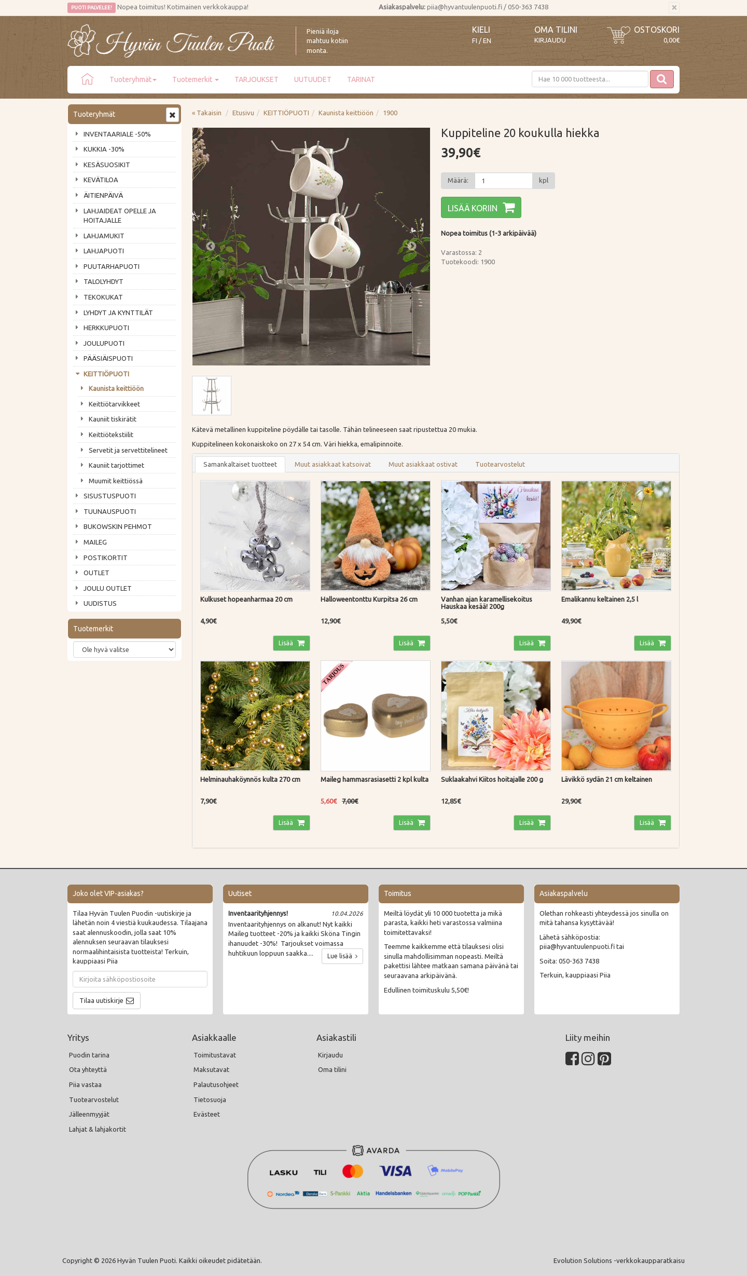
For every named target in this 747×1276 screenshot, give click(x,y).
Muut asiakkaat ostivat (423, 464)
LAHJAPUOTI (104, 250)
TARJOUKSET (256, 79)
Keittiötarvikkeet (114, 404)
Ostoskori (657, 29)
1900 (390, 112)
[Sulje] (674, 7)
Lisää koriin (472, 208)
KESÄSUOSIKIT (107, 164)
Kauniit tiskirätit (112, 419)
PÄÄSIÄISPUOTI (108, 358)
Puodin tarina (89, 1054)
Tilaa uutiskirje (101, 1000)
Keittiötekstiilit (111, 434)
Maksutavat (211, 1069)
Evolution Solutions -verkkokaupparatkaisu (619, 1260)
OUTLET (96, 572)
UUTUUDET (312, 79)
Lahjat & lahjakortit (97, 1129)
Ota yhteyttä (88, 1069)
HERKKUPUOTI (106, 327)
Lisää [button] (287, 643)
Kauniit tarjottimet (116, 465)
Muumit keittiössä (116, 480)
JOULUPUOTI (104, 343)
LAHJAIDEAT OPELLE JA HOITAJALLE (120, 215)
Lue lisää (342, 956)
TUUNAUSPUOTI (110, 511)
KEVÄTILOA (101, 179)
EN (487, 40)
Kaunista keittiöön (116, 388)
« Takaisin (207, 112)
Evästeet (206, 1114)
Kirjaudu (550, 40)
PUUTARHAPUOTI (112, 266)
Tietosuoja (209, 1099)
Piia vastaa (85, 1084)
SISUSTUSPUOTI (110, 495)
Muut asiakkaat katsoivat (333, 464)
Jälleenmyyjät (89, 1114)
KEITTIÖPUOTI (106, 373)
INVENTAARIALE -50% (117, 134)
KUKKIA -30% (104, 149)
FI (474, 40)
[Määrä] (504, 180)
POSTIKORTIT (106, 557)
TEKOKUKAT (103, 297)
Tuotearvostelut (500, 464)
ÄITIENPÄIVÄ (103, 195)
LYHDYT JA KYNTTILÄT (118, 312)
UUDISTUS (100, 603)
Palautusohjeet (216, 1084)
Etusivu (243, 112)
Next (412, 246)
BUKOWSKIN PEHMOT (118, 526)
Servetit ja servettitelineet (128, 450)
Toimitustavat (214, 1054)
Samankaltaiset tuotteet (240, 464)
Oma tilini (555, 29)
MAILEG (95, 542)
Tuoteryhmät (133, 79)
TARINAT (361, 79)
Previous (210, 246)
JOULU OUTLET (108, 588)
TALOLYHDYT (103, 281)
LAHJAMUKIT (104, 235)
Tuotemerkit (195, 79)
